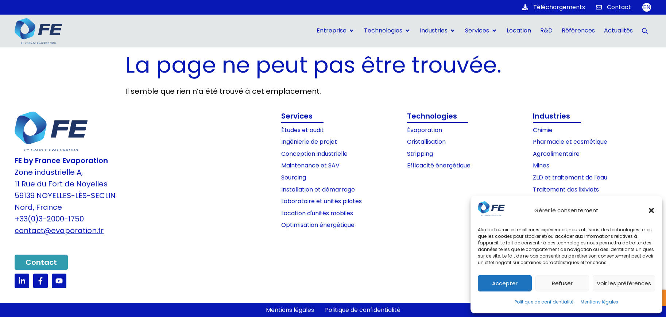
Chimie (543, 130)
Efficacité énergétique (439, 165)
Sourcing (293, 177)
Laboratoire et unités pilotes (321, 201)
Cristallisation (426, 142)
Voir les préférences (624, 283)
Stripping (420, 154)
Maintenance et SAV (310, 165)
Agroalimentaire (556, 154)
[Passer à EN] (646, 7)
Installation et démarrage (318, 189)
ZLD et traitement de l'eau (570, 177)
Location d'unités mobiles (317, 213)
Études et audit (302, 130)
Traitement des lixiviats (566, 189)
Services (297, 116)
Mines (541, 165)
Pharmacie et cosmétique (570, 142)
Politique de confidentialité (544, 302)
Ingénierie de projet (309, 142)
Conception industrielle (314, 154)
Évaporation (424, 130)
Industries (551, 116)
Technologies (432, 116)
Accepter (505, 283)
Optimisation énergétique (318, 225)
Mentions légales (599, 302)
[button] (651, 210)
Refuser (562, 283)
